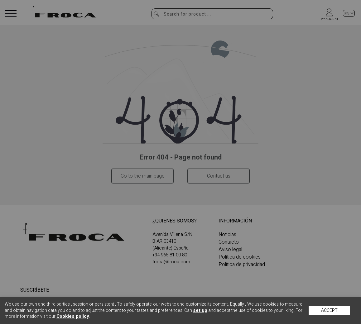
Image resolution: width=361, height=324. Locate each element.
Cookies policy (72, 316)
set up (200, 310)
